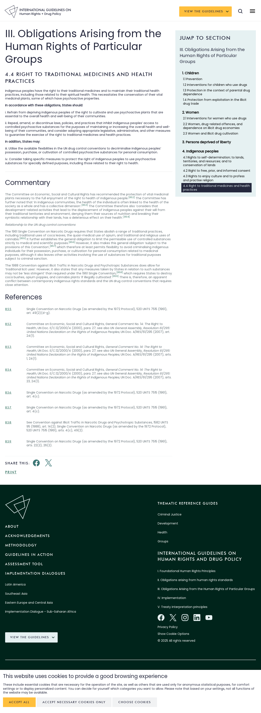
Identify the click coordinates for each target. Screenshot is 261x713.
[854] (126, 216)
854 (8, 370)
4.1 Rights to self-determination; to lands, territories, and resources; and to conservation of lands (213, 161)
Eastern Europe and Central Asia (29, 603)
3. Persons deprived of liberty (206, 142)
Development (168, 523)
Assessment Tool (24, 564)
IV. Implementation (172, 598)
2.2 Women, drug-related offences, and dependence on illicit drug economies (212, 126)
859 (8, 441)
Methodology (21, 545)
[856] (72, 242)
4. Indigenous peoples (200, 151)
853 (8, 347)
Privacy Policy (168, 627)
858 (8, 422)
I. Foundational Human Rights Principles (187, 571)
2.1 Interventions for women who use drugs (214, 118)
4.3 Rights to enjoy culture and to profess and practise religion (214, 178)
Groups (163, 541)
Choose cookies (134, 702)
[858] (119, 272)
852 (8, 324)
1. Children (190, 73)
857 (8, 407)
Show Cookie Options (173, 634)
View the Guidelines (203, 11)
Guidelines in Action (29, 555)
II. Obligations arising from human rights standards (195, 580)
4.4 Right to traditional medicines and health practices (216, 188)
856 (8, 392)
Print (11, 472)
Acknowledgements (27, 536)
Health (162, 532)
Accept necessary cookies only (74, 702)
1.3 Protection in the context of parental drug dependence (216, 92)
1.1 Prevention (192, 79)
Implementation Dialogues (35, 573)
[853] (84, 205)
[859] (115, 276)
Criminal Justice (170, 514)
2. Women (190, 112)
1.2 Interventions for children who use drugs (215, 85)
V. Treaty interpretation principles (182, 607)
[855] (22, 238)
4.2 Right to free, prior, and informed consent (216, 170)
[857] (53, 246)
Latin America (15, 584)
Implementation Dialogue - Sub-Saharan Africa (40, 611)
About (12, 526)
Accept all (19, 702)
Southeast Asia (16, 594)
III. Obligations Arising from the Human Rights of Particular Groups (206, 589)
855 (8, 309)
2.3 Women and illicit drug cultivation (210, 133)
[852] (131, 197)
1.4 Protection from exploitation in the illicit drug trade (214, 102)
